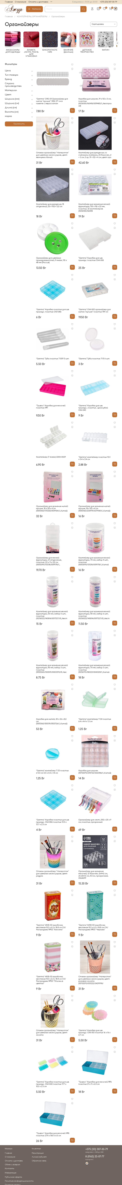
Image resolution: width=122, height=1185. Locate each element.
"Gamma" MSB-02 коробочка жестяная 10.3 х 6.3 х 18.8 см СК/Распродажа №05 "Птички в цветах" (51, 980)
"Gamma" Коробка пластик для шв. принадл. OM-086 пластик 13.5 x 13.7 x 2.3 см (52, 822)
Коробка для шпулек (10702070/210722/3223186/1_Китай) (94, 772)
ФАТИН (108, 51)
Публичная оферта (13, 1178)
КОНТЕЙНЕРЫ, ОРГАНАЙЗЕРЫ (32, 17)
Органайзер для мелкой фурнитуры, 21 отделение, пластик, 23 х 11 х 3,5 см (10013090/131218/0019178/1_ (49, 561)
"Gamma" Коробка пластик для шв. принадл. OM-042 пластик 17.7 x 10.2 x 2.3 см (52, 1085)
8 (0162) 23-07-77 (94, 1157)
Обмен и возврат (12, 1165)
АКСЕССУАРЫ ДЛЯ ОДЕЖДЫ (13, 52)
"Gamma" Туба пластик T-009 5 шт (52, 359)
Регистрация (38, 1154)
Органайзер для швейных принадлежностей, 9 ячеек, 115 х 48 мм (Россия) (51, 261)
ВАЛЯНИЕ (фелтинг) (71, 52)
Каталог (34, 9)
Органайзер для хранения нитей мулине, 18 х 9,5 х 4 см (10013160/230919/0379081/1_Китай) (94, 509)
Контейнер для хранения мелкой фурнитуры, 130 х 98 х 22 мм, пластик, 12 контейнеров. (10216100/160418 (94, 208)
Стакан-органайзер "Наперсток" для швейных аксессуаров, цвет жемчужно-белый (52, 155)
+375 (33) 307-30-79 (108, 2)
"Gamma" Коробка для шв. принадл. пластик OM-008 (91, 260)
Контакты (9, 1169)
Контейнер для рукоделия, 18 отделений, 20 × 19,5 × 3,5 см (50, 206)
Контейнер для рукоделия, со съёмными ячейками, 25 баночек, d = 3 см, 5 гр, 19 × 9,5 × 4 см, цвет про (94, 155)
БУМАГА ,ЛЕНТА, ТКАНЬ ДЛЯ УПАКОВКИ (32, 53)
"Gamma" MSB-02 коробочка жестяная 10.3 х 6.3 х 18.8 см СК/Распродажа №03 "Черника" (93, 928)
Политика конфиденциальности (19, 1182)
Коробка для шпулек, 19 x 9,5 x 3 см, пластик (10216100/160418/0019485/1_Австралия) (95, 102)
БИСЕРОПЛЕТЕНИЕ (51, 52)
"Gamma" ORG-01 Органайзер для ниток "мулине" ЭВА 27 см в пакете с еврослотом (52, 101)
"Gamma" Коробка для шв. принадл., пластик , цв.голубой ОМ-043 (93, 408)
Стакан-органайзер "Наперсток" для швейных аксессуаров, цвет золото (52, 1033)
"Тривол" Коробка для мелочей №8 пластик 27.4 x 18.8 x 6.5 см (52, 1135)
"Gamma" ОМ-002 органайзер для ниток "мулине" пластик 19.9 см (94, 311)
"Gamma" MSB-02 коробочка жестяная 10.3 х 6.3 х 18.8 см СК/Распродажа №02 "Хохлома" (51, 928)
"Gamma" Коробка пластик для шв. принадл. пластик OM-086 (52, 311)
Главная (9, 2)
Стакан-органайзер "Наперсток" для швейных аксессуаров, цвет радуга (52, 874)
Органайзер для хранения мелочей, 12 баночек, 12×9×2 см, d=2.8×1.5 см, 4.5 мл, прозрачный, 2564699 (93, 875)
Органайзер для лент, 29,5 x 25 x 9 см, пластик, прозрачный (94, 821)
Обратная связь (39, 1161)
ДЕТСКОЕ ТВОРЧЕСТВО (90, 52)
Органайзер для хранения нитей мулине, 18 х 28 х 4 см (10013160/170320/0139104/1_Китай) (52, 509)
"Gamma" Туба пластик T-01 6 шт (94, 359)
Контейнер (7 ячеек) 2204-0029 (51, 458)
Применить (19, 124)
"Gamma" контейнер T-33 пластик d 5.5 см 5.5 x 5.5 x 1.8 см (52, 772)
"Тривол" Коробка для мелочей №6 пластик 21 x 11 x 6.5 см (95, 1084)
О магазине (20, 2)
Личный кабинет (39, 1157)
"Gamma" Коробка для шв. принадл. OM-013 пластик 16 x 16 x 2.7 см (94, 1033)
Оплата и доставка (38, 2)
